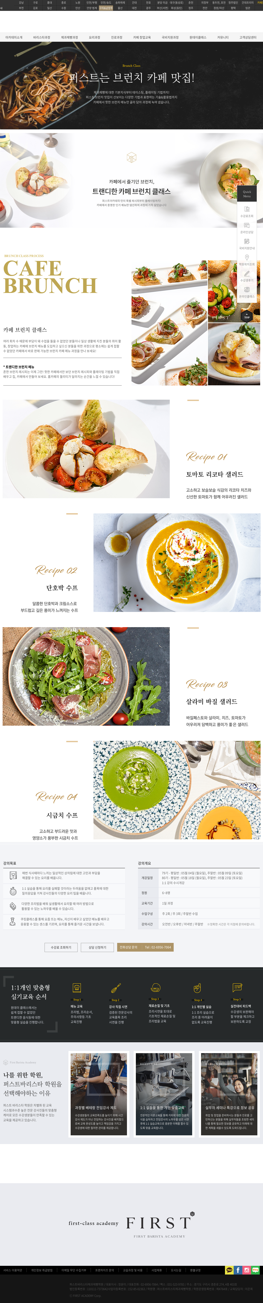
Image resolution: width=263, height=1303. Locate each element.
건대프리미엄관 (248, 5)
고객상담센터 (248, 37)
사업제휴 (156, 1270)
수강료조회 (246, 216)
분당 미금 (162, 3)
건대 (134, 3)
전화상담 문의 (145, 947)
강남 (21, 3)
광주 (148, 8)
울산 (120, 8)
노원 (77, 3)
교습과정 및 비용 (133, 1270)
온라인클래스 (247, 296)
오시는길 (176, 1270)
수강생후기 (246, 280)
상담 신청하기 (97, 947)
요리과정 (94, 37)
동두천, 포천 (219, 3)
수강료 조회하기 (61, 947)
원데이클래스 (198, 37)
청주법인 (233, 3)
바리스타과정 (41, 37)
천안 (205, 8)
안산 (77, 8)
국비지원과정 (170, 37)
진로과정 (116, 37)
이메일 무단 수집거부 (74, 1270)
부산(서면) (162, 8)
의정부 (204, 3)
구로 (35, 3)
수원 (63, 8)
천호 (148, 3)
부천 (21, 8)
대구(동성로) (176, 3)
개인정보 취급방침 (42, 1270)
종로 (63, 3)
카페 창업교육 (142, 37)
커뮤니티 (223, 37)
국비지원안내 (247, 248)
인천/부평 (92, 3)
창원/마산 (219, 8)
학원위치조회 (247, 264)
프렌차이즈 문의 (104, 1270)
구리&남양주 (106, 8)
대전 (134, 8)
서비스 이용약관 (12, 1270)
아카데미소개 (13, 37)
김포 (35, 8)
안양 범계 (92, 8)
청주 (190, 8)
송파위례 (120, 3)
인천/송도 (106, 3)
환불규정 (195, 1270)
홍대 (49, 3)
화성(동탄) (176, 8)
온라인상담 (246, 232)
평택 (233, 8)
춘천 (190, 3)
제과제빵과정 (69, 37)
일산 (49, 8)
